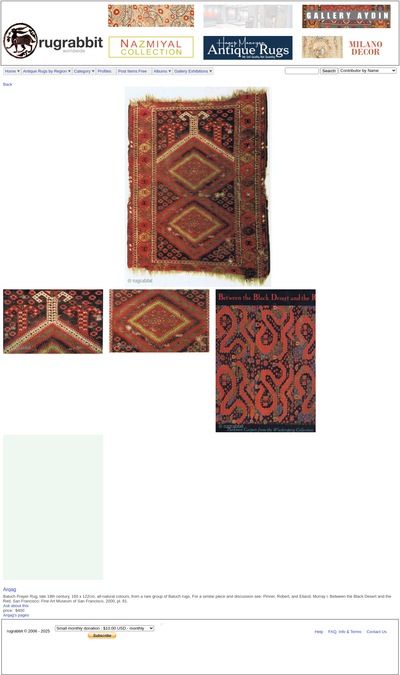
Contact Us (377, 631)
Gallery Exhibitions (191, 71)
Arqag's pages (16, 615)
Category (82, 71)
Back (7, 84)
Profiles (104, 71)
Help (319, 631)
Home (10, 71)
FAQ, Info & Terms (345, 631)
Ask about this (16, 605)
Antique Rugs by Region (45, 71)
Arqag (9, 589)
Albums (160, 71)
